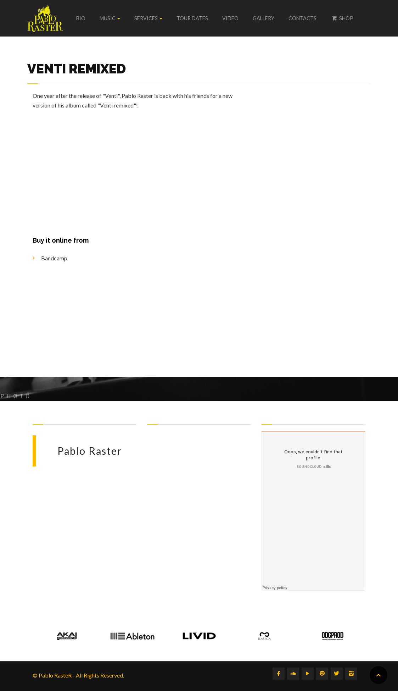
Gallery (263, 18)
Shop (342, 18)
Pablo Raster (89, 451)
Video (230, 18)
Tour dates (192, 18)
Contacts (302, 18)
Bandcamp (54, 258)
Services (148, 18)
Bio (80, 18)
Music (110, 18)
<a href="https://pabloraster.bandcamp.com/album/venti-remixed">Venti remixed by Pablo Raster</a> (324, 224)
